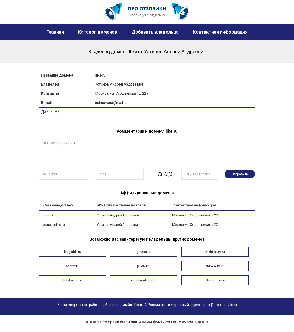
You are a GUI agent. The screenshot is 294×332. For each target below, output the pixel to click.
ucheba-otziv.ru (215, 280)
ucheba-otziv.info (143, 280)
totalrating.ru (72, 280)
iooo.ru (147, 215)
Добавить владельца (155, 32)
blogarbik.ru (72, 251)
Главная (55, 32)
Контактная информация (220, 32)
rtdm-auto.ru (215, 266)
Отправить (240, 174)
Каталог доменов (97, 32)
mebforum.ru (215, 251)
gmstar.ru (143, 251)
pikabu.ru (143, 266)
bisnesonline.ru (147, 224)
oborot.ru (72, 266)
